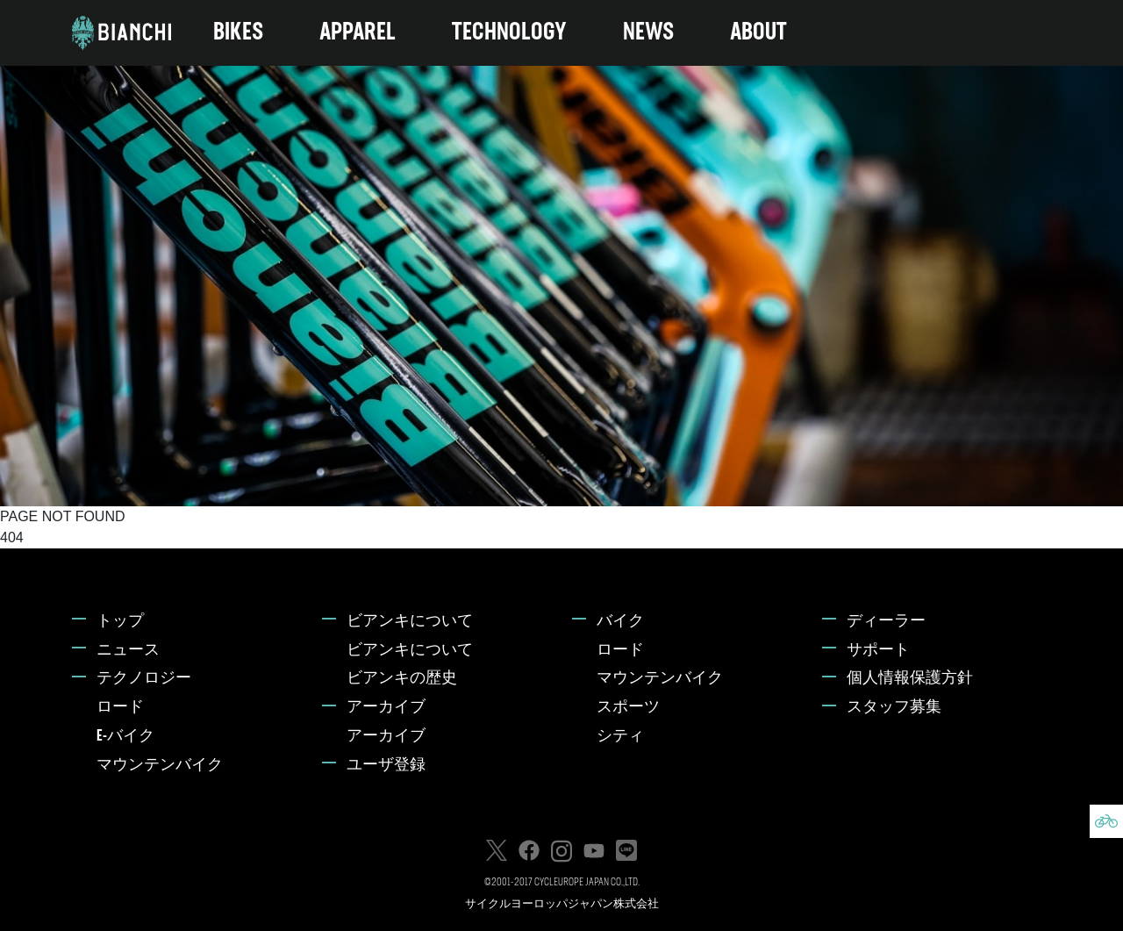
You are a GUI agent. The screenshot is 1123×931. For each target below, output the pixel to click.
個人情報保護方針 (910, 678)
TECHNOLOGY (509, 33)
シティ (620, 736)
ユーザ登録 (386, 765)
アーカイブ (386, 707)
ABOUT (758, 33)
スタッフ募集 (894, 707)
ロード (120, 707)
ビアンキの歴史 (402, 678)
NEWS (648, 33)
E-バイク (125, 736)
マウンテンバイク (160, 765)
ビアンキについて (410, 621)
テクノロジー (144, 678)
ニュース (128, 650)
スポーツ (628, 707)
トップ (120, 621)
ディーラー (886, 621)
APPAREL (357, 33)
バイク (620, 621)
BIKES (238, 33)
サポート (878, 650)
